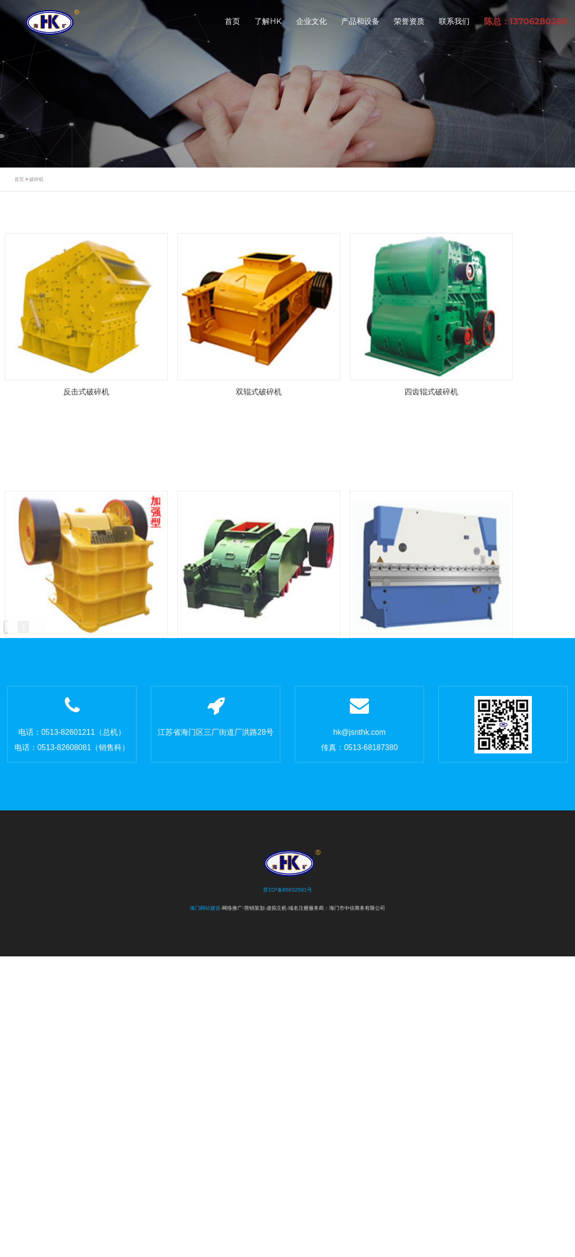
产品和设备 (360, 21)
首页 (232, 21)
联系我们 (454, 21)
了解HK (267, 21)
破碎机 (36, 179)
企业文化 (311, 21)
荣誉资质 (409, 21)
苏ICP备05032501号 (287, 889)
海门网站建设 (218, 904)
